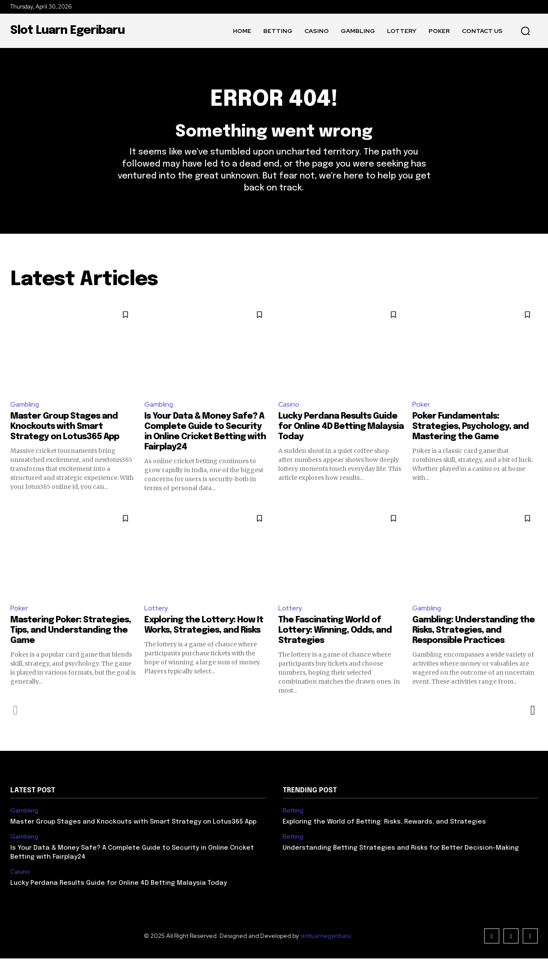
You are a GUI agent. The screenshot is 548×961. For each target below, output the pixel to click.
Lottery (156, 610)
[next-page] (532, 712)
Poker (421, 406)
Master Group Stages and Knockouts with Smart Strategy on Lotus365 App (64, 428)
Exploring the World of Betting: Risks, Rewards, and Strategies (384, 824)
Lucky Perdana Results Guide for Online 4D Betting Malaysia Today (341, 428)
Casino (289, 406)
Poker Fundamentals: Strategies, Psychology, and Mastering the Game (470, 428)
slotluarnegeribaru (325, 938)
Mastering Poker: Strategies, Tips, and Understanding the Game (70, 633)
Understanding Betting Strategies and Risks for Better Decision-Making (401, 850)
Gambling (25, 406)
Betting (293, 813)
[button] (525, 30)
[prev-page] (15, 712)
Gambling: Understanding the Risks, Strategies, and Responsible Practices (473, 633)
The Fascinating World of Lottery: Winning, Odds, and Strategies (335, 633)
